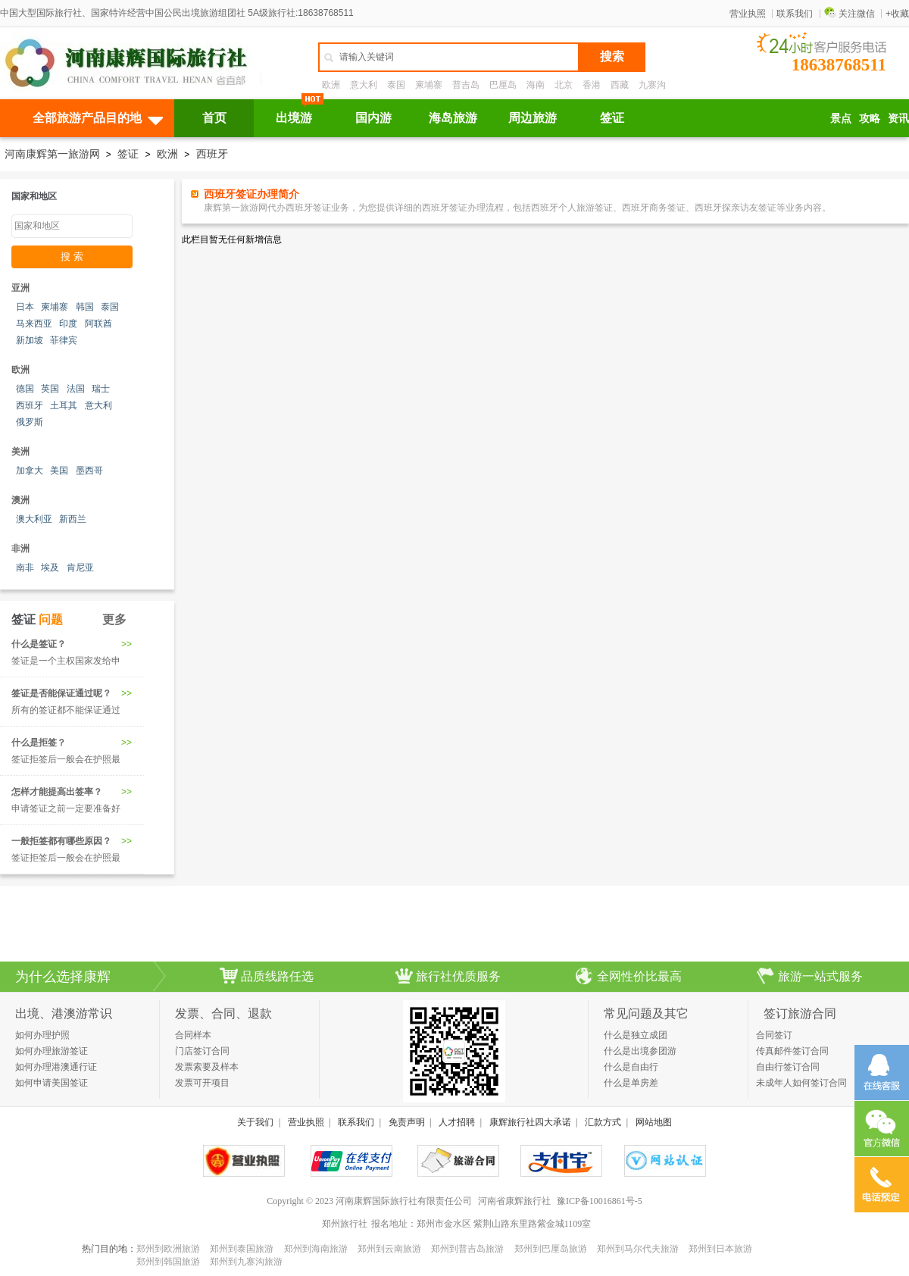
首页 (214, 117)
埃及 (50, 567)
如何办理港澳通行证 (56, 1067)
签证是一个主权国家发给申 (65, 660)
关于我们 (255, 1122)
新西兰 (72, 519)
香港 (592, 85)
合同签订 (774, 1035)
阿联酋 (98, 323)
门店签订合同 (202, 1051)
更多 (114, 619)
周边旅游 (532, 117)
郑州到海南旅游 (316, 1248)
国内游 (373, 117)
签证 (612, 117)
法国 (76, 388)
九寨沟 (652, 85)
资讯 (898, 118)
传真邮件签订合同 (792, 1051)
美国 (59, 470)
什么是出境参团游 (640, 1051)
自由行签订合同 (788, 1067)
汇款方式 (603, 1122)
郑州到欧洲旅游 (168, 1248)
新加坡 (29, 340)
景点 (840, 118)
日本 (25, 307)
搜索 (612, 56)
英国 (50, 388)
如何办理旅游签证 (51, 1051)
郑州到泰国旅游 (241, 1248)
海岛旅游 (453, 117)
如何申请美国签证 (51, 1082)
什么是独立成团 (635, 1035)
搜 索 (72, 256)
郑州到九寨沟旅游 (246, 1261)
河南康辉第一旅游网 (52, 154)
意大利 (363, 85)
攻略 (869, 118)
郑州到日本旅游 (720, 1248)
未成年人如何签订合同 (801, 1082)
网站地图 (654, 1122)
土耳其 (63, 405)
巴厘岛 (503, 85)
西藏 (620, 85)
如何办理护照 (42, 1035)
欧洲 (331, 85)
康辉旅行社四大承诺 (530, 1122)
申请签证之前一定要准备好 (65, 808)
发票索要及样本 (207, 1067)
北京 (563, 85)
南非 (25, 567)
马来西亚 (34, 323)
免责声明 (407, 1122)
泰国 (396, 85)
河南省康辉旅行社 (514, 1201)
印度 (68, 323)
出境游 (294, 117)
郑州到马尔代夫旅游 (638, 1248)
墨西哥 (89, 470)
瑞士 (101, 388)
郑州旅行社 (344, 1223)
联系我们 (794, 13)
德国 (25, 388)
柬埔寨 (428, 85)
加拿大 (29, 470)
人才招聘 (457, 1122)
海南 (535, 85)
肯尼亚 (80, 567)
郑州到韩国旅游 (168, 1261)
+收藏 (897, 13)
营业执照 (747, 13)
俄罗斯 (29, 422)
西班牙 (212, 154)
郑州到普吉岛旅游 (467, 1248)
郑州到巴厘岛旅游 (550, 1248)
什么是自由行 (631, 1067)
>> (126, 644)
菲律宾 (63, 340)
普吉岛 (465, 85)
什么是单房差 (631, 1082)
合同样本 (193, 1035)
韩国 (85, 307)
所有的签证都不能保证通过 (65, 710)
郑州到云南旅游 (389, 1248)
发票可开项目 (202, 1082)
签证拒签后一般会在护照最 (65, 759)
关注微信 (849, 13)
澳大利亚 (34, 519)
